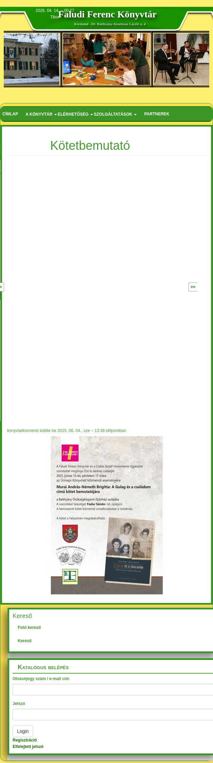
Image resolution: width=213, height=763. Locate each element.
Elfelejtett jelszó (28, 746)
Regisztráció (25, 740)
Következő (178, 287)
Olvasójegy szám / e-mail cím (41, 678)
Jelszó (19, 703)
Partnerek (156, 114)
